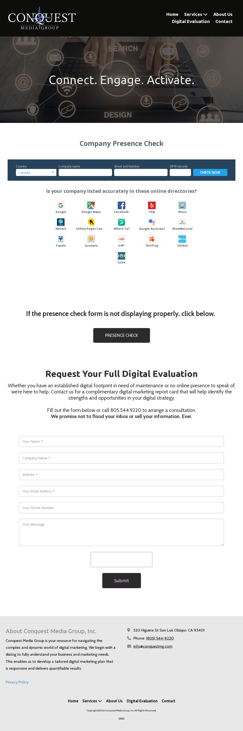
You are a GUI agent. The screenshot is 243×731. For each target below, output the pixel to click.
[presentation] (121, 559)
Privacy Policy (17, 682)
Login (122, 718)
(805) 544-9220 (160, 638)
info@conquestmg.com (152, 646)
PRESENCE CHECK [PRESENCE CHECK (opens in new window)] (121, 335)
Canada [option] (24, 172)
